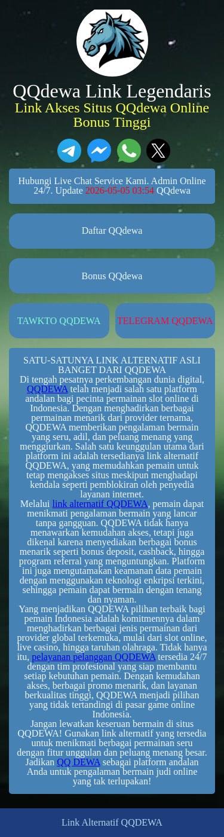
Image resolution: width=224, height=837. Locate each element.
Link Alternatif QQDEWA (112, 822)
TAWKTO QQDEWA (59, 321)
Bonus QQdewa (112, 276)
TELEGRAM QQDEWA (165, 321)
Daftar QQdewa (112, 230)
